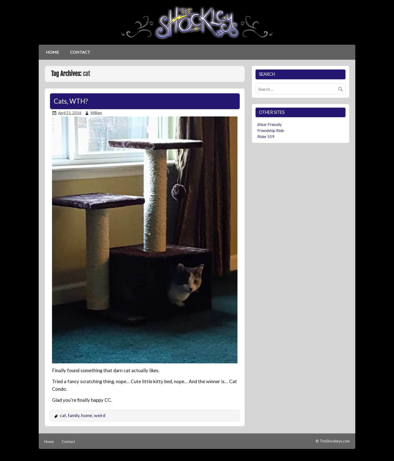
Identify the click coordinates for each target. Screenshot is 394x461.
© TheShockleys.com (333, 441)
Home (52, 52)
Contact (80, 52)
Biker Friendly (269, 124)
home (86, 415)
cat (63, 415)
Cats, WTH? (71, 101)
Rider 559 (265, 136)
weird (99, 415)
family (73, 415)
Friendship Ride (270, 130)
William (96, 113)
